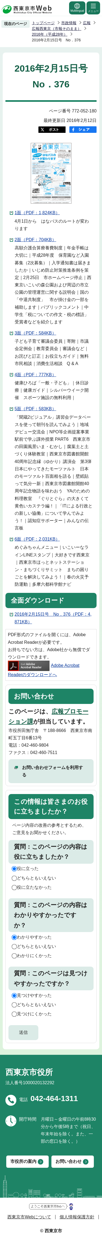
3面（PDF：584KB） (35, 333)
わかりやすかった (34, 937)
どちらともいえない (36, 878)
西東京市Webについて (29, 1217)
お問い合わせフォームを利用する (52, 771)
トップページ (43, 23)
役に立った (28, 868)
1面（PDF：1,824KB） (37, 212)
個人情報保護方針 (77, 1217)
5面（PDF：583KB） (35, 408)
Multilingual (77, 7)
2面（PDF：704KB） (35, 239)
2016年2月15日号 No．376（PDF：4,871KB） (53, 618)
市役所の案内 (23, 1161)
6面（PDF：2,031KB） (37, 539)
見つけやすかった (34, 995)
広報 (87, 23)
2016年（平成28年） (49, 34)
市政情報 (68, 23)
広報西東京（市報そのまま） (56, 28)
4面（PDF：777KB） (35, 374)
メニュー (93, 8)
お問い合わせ (68, 1161)
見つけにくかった (34, 1014)
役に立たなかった (34, 887)
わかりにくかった (34, 955)
